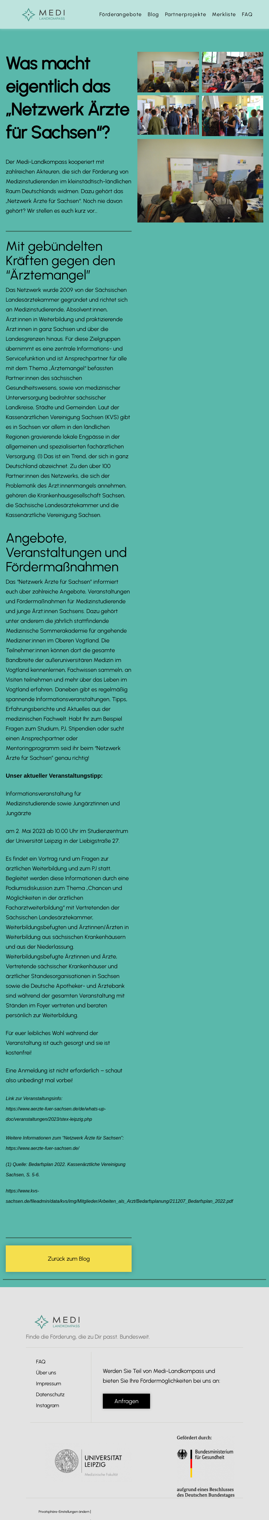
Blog (153, 14)
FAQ (247, 14)
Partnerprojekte (186, 14)
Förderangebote (120, 14)
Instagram (47, 1405)
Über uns (46, 1372)
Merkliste (224, 14)
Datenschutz (50, 1394)
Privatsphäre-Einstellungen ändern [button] (64, 1512)
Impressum (48, 1383)
